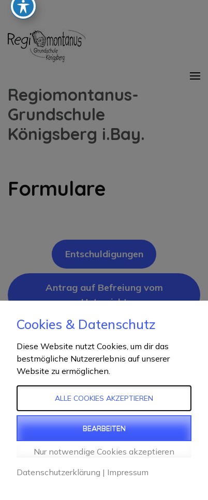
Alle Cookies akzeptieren (104, 398)
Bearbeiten (104, 428)
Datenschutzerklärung (58, 472)
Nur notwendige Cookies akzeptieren (104, 451)
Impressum (127, 472)
